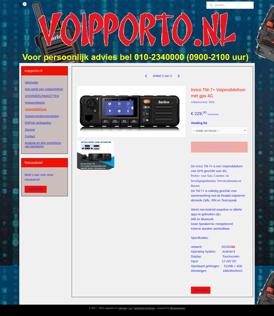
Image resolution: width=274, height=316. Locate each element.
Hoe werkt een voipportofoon (44, 89)
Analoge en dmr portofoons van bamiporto (43, 144)
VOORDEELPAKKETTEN (42, 96)
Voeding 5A (199, 123)
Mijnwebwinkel (177, 308)
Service (30, 129)
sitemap (123, 308)
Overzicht (200, 290)
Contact (30, 136)
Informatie (31, 82)
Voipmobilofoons (36, 109)
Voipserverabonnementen (42, 116)
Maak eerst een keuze (219, 147)
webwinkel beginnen (144, 308)
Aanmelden (35, 189)
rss (130, 308)
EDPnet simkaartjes (38, 122)
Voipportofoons (35, 102)
